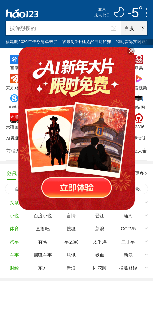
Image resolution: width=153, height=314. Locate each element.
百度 (14, 68)
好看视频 (138, 87)
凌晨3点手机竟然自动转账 (86, 41)
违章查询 (138, 138)
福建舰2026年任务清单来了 (31, 41)
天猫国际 (14, 126)
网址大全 (138, 150)
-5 (134, 13)
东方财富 (14, 87)
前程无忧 (15, 150)
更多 (139, 173)
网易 (138, 68)
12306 (138, 126)
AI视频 (13, 138)
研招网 (138, 107)
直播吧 (14, 107)
